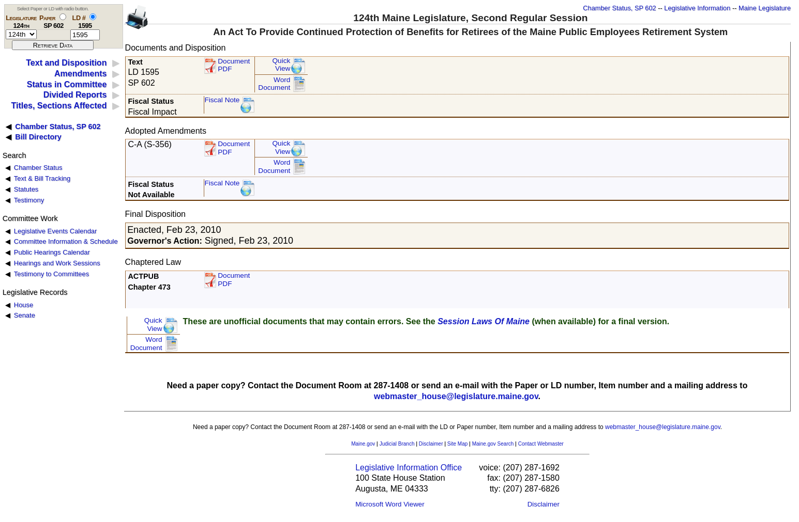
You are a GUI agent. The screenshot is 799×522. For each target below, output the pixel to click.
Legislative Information (697, 8)
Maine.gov (363, 444)
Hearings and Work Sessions (57, 263)
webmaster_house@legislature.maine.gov (456, 396)
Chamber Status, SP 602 (619, 8)
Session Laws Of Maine (484, 321)
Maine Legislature (764, 8)
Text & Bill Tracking (42, 178)
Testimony (29, 200)
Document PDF (234, 65)
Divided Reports (75, 94)
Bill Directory (38, 137)
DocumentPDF (234, 148)
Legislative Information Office (408, 467)
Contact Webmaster (541, 444)
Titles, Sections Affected (59, 105)
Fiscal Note (221, 100)
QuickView (282, 65)
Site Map (457, 444)
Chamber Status (38, 167)
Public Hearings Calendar (52, 252)
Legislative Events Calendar (55, 231)
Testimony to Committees (51, 274)
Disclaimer (431, 444)
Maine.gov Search (493, 444)
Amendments (80, 73)
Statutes (26, 189)
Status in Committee (67, 84)
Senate (24, 315)
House (23, 305)
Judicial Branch (397, 444)
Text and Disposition (66, 62)
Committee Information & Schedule (66, 241)
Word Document (274, 84)
